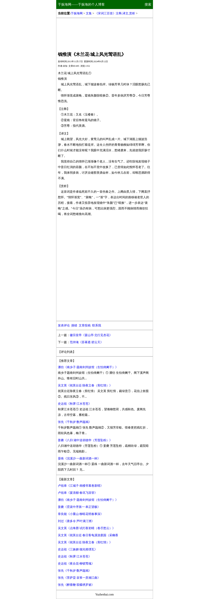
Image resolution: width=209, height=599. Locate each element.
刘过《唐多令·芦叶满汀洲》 (76, 521)
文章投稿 (85, 325)
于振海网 (77, 13)
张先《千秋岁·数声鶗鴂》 (74, 421)
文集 (89, 13)
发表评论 (64, 325)
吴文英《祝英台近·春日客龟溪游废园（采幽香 (88, 535)
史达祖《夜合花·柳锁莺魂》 (76, 563)
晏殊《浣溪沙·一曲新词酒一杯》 (79, 458)
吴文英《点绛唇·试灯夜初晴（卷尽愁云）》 (86, 528)
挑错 (74, 325)
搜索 (148, 4)
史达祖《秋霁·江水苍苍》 (74, 403)
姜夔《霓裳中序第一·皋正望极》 (79, 506)
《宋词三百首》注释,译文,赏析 (115, 13)
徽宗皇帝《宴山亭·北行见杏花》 (91, 335)
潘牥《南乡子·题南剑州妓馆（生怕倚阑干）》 (88, 367)
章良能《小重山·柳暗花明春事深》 (80, 514)
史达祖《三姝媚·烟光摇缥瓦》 (77, 549)
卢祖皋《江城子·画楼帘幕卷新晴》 (80, 485)
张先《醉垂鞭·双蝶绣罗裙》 (76, 584)
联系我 (96, 325)
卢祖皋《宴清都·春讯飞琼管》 (77, 492)
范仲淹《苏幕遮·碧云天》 (86, 342)
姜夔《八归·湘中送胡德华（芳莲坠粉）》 (85, 440)
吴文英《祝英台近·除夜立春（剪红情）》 (85, 385)
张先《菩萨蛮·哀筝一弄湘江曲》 (79, 577)
